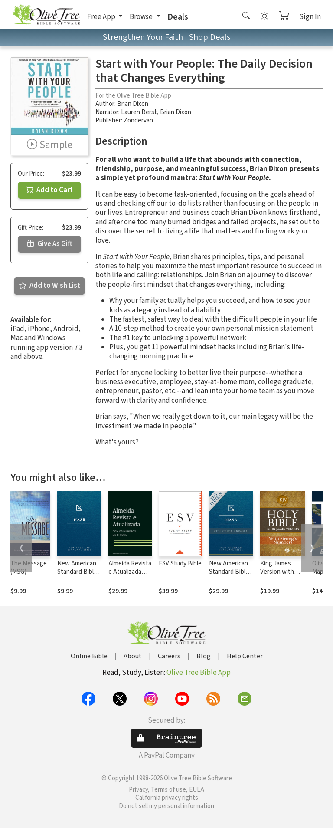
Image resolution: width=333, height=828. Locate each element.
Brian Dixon (132, 103)
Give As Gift (49, 244)
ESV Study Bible (180, 563)
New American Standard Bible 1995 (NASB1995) (77, 576)
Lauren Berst (139, 112)
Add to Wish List (49, 285)
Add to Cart (49, 190)
